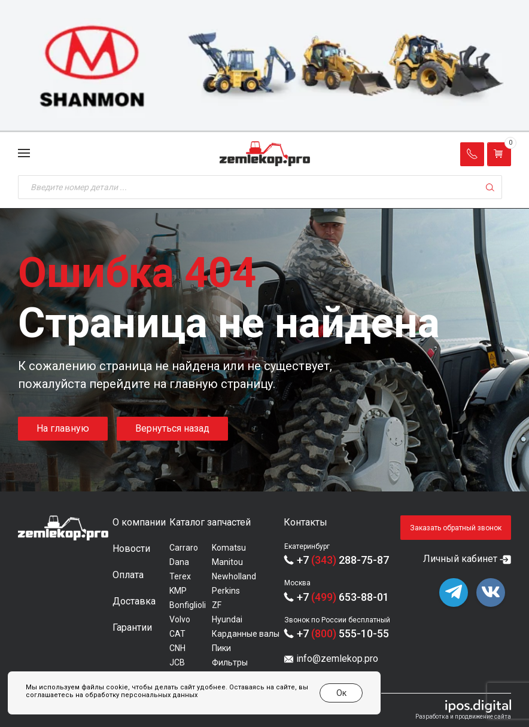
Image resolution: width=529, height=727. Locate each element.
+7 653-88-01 (343, 597)
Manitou (227, 562)
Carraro (183, 547)
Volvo (179, 619)
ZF (216, 605)
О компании (139, 522)
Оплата (128, 575)
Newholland (234, 576)
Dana (179, 562)
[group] (264, 66)
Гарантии (132, 627)
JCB (177, 662)
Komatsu (229, 547)
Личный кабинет (460, 558)
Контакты (305, 522)
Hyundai (227, 619)
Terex (180, 576)
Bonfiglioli (187, 605)
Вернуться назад (172, 428)
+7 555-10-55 (343, 633)
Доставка (134, 601)
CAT (177, 634)
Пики (221, 648)
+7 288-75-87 (343, 560)
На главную (63, 428)
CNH (177, 648)
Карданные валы (245, 634)
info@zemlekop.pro (337, 658)
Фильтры (230, 662)
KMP (178, 590)
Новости (131, 548)
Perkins (226, 590)
